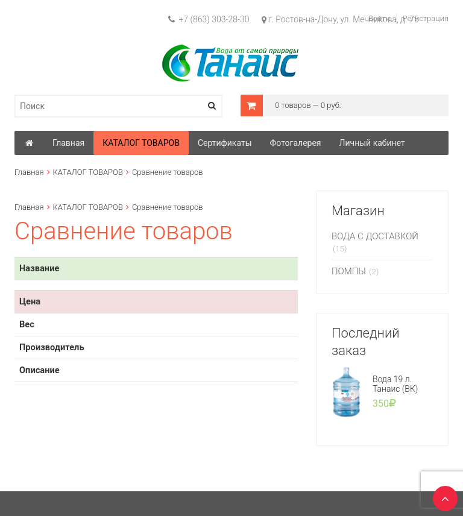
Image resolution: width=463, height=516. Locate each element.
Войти (379, 18)
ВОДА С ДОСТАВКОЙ (375, 236)
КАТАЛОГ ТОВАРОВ (88, 172)
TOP (442, 495)
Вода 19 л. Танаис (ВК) (395, 384)
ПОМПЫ (349, 271)
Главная (29, 172)
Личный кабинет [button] (372, 143)
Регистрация (426, 18)
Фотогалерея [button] (295, 143)
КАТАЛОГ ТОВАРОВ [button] (141, 143)
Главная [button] (68, 143)
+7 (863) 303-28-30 (209, 19)
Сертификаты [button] (225, 143)
